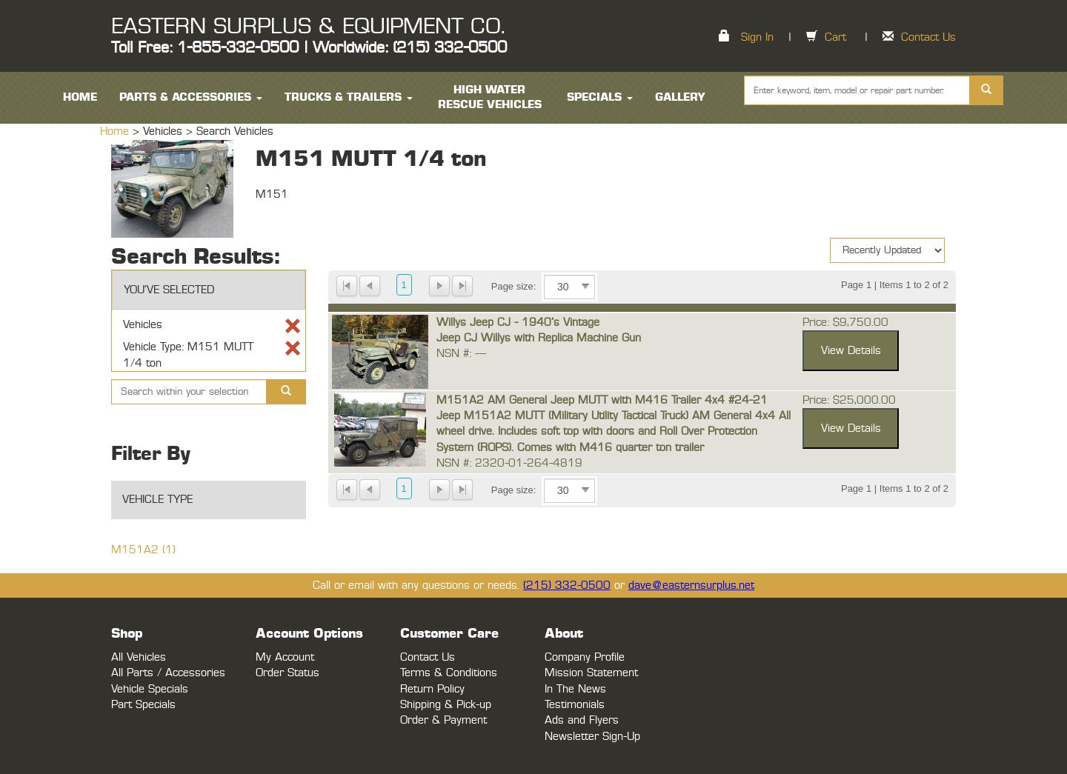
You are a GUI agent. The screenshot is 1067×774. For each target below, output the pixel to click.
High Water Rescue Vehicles (490, 97)
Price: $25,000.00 (849, 400)
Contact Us (928, 37)
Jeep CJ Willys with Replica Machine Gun (538, 338)
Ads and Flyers (582, 720)
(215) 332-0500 (567, 585)
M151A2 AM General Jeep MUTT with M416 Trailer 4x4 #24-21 (602, 400)
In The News (575, 689)
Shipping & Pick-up (445, 704)
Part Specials (143, 704)
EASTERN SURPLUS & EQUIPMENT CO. (308, 27)
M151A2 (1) (143, 550)
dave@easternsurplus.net (691, 585)
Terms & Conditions (448, 672)
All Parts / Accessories (168, 672)
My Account (285, 657)
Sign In (757, 37)
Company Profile (585, 657)
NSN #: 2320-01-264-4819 (509, 463)
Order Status (287, 672)
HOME (80, 97)
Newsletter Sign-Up (592, 736)
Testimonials (575, 704)
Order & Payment (443, 720)
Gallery (680, 97)
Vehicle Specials (149, 689)
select (585, 286)
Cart (835, 37)
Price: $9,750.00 (845, 322)
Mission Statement (591, 672)
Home (116, 131)
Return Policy (432, 689)
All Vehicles (138, 657)
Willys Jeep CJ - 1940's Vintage (517, 322)
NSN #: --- (461, 353)
